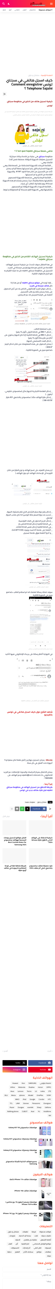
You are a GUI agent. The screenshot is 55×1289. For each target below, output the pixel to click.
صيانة (49, 1256)
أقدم (6, 1051)
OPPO (48, 1087)
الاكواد (17, 1239)
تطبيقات (25, 1231)
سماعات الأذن (28, 1251)
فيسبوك (48, 1247)
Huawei (15, 1083)
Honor (40, 1087)
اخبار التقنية (25, 1243)
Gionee (26, 1103)
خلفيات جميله (46, 1235)
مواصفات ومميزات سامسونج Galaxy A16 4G (20, 1151)
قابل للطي (37, 1247)
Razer (12, 1107)
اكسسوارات (15, 1247)
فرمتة (34, 1231)
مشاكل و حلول (33, 75)
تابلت (36, 1235)
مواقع (39, 1251)
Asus (12, 1091)
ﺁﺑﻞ (17, 1243)
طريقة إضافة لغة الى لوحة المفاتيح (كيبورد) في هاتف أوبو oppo (15, 868)
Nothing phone (12, 1111)
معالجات (48, 1251)
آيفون (24, 9)
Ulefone (48, 1107)
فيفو (4, 9)
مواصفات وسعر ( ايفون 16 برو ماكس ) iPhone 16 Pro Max (21, 1203)
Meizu (13, 1095)
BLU (6, 1095)
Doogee (21, 1107)
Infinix (12, 1087)
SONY (49, 1095)
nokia (42, 1091)
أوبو (10, 9)
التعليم (17, 1251)
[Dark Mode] (9, 4)
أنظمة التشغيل (45, 1239)
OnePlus (40, 1095)
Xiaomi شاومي (45, 1083)
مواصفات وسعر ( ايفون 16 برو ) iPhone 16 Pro (20, 1214)
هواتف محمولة (45, 1231)
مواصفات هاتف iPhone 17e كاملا (23, 1179)
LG (36, 1091)
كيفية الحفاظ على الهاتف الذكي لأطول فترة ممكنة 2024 (41, 840)
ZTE (49, 1091)
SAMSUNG (32, 1083)
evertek (30, 1107)
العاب (10, 1243)
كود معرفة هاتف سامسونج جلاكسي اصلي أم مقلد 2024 (40, 867)
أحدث (49, 1051)
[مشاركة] (5, 94)
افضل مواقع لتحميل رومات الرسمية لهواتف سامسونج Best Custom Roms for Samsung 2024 (15, 841)
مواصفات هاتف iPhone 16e (25, 1191)
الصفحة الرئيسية (46, 75)
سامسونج (32, 9)
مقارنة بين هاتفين (30, 1239)
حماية (9, 1251)
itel (50, 1115)
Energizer (47, 1103)
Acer (32, 1111)
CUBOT (24, 1111)
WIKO (17, 1099)
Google (32, 1099)
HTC (49, 1099)
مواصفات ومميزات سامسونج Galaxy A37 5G (20, 1140)
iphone (22, 1095)
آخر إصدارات (26, 1247)
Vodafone (47, 1111)
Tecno (29, 1091)
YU (39, 1111)
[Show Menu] (51, 4)
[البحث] (3, 3)
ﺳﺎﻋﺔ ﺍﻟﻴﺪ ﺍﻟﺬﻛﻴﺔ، (25, 1235)
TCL (11, 1103)
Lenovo (20, 1091)
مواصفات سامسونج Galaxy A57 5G (22, 1127)
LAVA (18, 1103)
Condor (41, 1099)
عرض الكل (6, 816)
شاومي (17, 9)
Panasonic (36, 1103)
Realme (32, 1087)
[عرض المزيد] (12, 809)
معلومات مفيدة (30, 802)
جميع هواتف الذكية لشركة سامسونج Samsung (21, 1162)
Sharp (39, 1107)
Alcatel (30, 1095)
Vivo (23, 1083)
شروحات (12, 1235)
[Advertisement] (27, 43)
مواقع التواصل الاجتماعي (42, 1243)
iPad (24, 1099)
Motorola (21, 1087)
